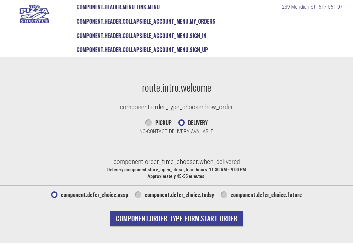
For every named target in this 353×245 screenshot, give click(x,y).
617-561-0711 (333, 7)
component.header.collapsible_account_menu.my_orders (145, 21)
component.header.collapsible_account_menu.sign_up (142, 50)
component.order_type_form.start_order (176, 218)
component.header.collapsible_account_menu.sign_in (141, 36)
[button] (34, 14)
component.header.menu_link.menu (118, 7)
